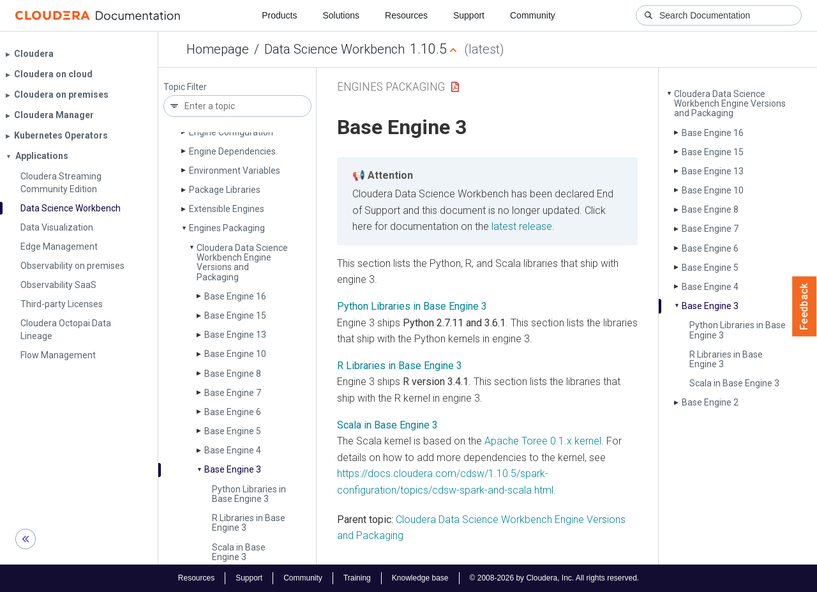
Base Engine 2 (710, 402)
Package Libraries (224, 190)
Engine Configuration (231, 132)
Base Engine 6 (232, 412)
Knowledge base (420, 577)
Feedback (804, 306)
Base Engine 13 (235, 335)
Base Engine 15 (235, 315)
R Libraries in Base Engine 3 (248, 523)
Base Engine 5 (232, 431)
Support (468, 15)
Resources (406, 15)
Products (279, 15)
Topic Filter (185, 87)
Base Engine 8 (232, 373)
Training (357, 577)
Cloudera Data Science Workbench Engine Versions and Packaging (242, 262)
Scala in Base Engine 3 (239, 552)
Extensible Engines (226, 209)
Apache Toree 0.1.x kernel (542, 441)
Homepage (217, 49)
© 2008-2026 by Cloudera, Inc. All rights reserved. (555, 577)
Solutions (340, 15)
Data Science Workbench (334, 49)
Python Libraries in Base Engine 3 (249, 494)
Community (532, 15)
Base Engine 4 (232, 450)
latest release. (523, 226)
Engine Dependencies (232, 151)
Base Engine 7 (232, 393)
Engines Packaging (227, 228)
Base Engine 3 (232, 469)
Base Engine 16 (235, 296)
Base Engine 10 (235, 354)
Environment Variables (234, 170)
